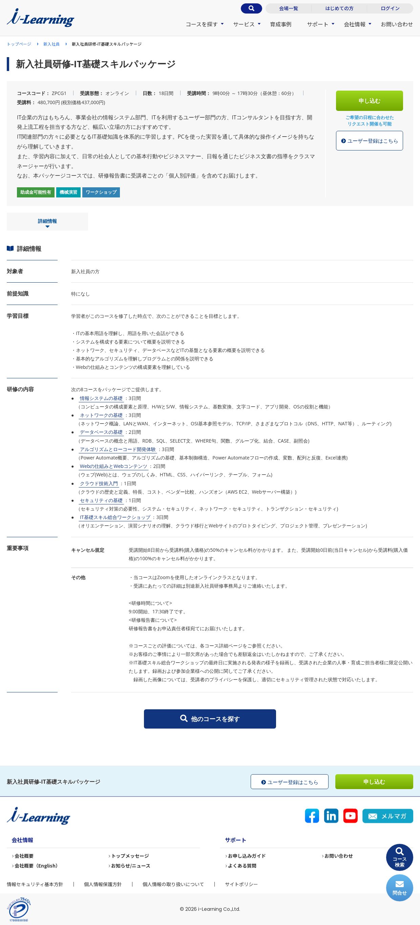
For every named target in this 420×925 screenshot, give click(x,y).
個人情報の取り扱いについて (173, 884)
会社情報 (354, 24)
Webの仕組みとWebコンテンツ (113, 466)
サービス (244, 24)
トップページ (19, 44)
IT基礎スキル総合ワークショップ (115, 517)
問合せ (400, 888)
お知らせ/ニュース (131, 865)
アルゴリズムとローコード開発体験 (118, 449)
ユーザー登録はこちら (369, 141)
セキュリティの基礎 (101, 500)
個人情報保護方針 (103, 884)
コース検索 (400, 857)
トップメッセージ (130, 856)
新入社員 (51, 44)
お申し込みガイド (247, 856)
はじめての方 (339, 8)
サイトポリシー (241, 884)
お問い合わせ (397, 24)
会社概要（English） (38, 865)
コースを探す (202, 24)
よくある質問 (242, 865)
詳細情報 (47, 224)
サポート (318, 24)
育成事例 (281, 24)
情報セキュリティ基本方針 (35, 884)
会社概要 (24, 856)
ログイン (390, 8)
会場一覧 (288, 8)
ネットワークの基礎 (101, 415)
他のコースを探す (210, 719)
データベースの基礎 (101, 432)
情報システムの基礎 (101, 398)
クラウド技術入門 (99, 483)
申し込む (369, 100)
